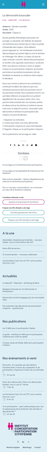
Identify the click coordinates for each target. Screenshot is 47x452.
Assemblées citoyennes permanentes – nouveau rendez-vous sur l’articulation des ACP (22, 241)
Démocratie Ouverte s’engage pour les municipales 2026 (23, 299)
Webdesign (27, 447)
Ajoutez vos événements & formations (23, 202)
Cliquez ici (16, 33)
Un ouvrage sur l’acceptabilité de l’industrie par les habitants (23, 172)
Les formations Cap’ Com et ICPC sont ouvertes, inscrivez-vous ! (22, 262)
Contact (37, 447)
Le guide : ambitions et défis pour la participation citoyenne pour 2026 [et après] (23, 335)
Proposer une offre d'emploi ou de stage (23, 220)
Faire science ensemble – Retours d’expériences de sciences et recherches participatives (23, 180)
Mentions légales (13, 447)
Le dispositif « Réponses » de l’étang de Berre (21, 283)
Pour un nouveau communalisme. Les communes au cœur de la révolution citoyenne (22, 188)
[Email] (23, 145)
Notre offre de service (11, 248)
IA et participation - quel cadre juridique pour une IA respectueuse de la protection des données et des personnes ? (23, 409)
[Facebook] (18, 442)
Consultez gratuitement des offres (23, 213)
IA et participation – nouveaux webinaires (20, 255)
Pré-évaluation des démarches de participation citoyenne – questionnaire (22, 308)
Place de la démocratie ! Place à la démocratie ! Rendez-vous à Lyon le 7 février (22, 383)
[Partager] (10, 145)
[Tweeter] (15, 145)
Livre (4, 20)
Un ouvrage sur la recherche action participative (22, 165)
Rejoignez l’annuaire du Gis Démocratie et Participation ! (20, 290)
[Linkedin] (23, 442)
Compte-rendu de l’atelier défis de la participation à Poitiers (23, 344)
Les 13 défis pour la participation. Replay (19, 328)
